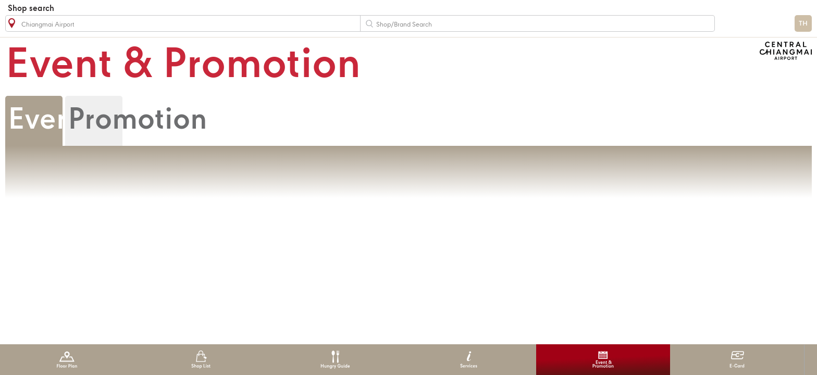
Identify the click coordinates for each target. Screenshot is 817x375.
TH (803, 24)
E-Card (737, 359)
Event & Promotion (603, 359)
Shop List (200, 359)
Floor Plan (67, 359)
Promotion (137, 120)
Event (45, 120)
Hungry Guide (334, 359)
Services (468, 359)
